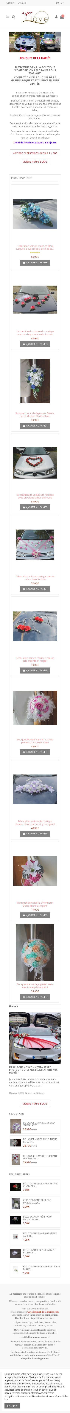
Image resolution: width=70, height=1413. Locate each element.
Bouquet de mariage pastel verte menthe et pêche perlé (35, 986)
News (29, 1093)
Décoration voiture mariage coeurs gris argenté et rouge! (35, 659)
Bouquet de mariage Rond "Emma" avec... (39, 1124)
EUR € (60, 2)
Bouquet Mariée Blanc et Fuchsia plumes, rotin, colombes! (35, 741)
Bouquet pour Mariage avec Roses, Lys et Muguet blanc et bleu (35, 414)
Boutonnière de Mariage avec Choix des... (40, 1185)
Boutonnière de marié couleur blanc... (41, 1268)
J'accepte (12, 1405)
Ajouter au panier (35, 262)
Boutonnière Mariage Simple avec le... (40, 1235)
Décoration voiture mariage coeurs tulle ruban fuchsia (35, 578)
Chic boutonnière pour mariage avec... (37, 1201)
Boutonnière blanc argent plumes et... (39, 1251)
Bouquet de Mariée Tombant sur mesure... (40, 1157)
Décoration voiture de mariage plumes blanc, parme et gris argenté (35, 822)
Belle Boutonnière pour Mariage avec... (37, 1218)
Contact (10, 2)
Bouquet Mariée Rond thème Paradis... (40, 1140)
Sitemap (22, 2)
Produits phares (21, 178)
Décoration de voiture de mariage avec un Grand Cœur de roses (35, 496)
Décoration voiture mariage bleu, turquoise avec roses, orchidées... (35, 247)
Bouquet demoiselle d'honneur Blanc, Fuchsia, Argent (35, 904)
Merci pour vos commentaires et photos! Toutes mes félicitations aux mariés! (33, 1070)
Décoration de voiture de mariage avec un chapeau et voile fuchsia (35, 333)
